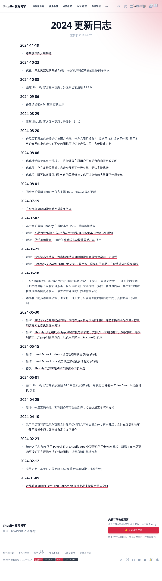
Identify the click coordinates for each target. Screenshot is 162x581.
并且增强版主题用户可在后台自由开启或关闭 (88, 161)
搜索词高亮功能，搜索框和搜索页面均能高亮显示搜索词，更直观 (75, 257)
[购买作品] (145, 560)
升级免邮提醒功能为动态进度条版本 (49, 209)
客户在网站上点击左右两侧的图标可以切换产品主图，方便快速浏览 (68, 143)
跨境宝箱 (96, 6)
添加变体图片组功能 (39, 53)
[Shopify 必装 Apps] (125, 6)
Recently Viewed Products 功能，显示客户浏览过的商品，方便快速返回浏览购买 (86, 264)
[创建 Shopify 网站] (157, 559)
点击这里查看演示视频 (100, 407)
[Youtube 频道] (139, 560)
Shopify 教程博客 (14, 6)
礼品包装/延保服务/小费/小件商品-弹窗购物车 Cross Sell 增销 (73, 233)
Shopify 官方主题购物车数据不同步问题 (59, 368)
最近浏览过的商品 (45, 70)
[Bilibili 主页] (133, 560)
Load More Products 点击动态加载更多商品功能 (65, 354)
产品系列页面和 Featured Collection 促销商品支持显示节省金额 (67, 486)
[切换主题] (119, 6)
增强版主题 (38, 6)
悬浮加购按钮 (43, 240)
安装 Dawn (69, 552)
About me (54, 552)
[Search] (145, 5)
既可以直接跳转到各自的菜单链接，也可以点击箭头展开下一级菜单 (80, 174)
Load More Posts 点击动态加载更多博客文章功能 (66, 361)
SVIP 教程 (82, 6)
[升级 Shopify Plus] (151, 559)
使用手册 (53, 6)
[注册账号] (133, 530)
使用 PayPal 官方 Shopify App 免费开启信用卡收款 (79, 446)
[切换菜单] (106, 6)
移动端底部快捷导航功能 (79, 240)
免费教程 (67, 6)
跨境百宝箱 (85, 552)
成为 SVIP (39, 552)
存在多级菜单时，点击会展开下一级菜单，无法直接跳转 (73, 168)
